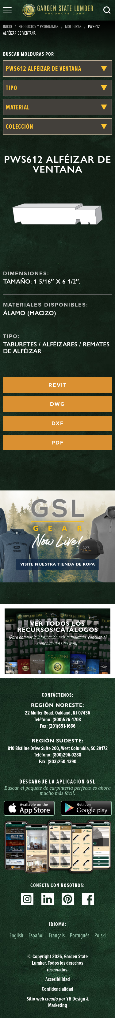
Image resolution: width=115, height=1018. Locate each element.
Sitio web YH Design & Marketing (58, 1002)
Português (79, 935)
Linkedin (47, 899)
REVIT (57, 385)
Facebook (88, 899)
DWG (57, 404)
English (16, 935)
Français (57, 935)
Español (36, 935)
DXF (58, 423)
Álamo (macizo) (29, 313)
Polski (100, 935)
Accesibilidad (57, 979)
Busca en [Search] (107, 10)
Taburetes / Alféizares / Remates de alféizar (56, 348)
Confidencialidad (57, 989)
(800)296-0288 (66, 755)
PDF (58, 443)
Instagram (27, 899)
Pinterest (68, 899)
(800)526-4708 (66, 719)
